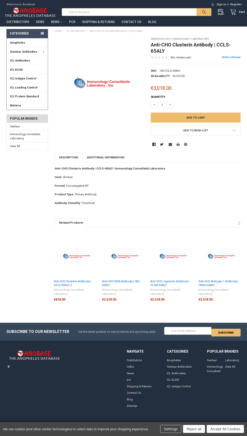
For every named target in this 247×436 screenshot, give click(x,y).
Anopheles (17, 47)
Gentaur (15, 131)
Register (236, 4)
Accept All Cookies (225, 428)
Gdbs (40, 26)
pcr (72, 26)
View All (15, 150)
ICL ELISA (16, 74)
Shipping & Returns (98, 26)
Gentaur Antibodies (28, 56)
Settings (171, 428)
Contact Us (131, 26)
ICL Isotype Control (23, 83)
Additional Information (105, 161)
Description (68, 161)
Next (238, 227)
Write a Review (231, 61)
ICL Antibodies (20, 65)
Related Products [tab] (71, 227)
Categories (19, 38)
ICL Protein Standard (24, 100)
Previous (229, 227)
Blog (152, 26)
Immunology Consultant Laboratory (25, 141)
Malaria (15, 109)
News (56, 26)
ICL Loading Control (23, 92)
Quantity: (158, 101)
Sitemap (132, 408)
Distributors (17, 26)
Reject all (194, 428)
